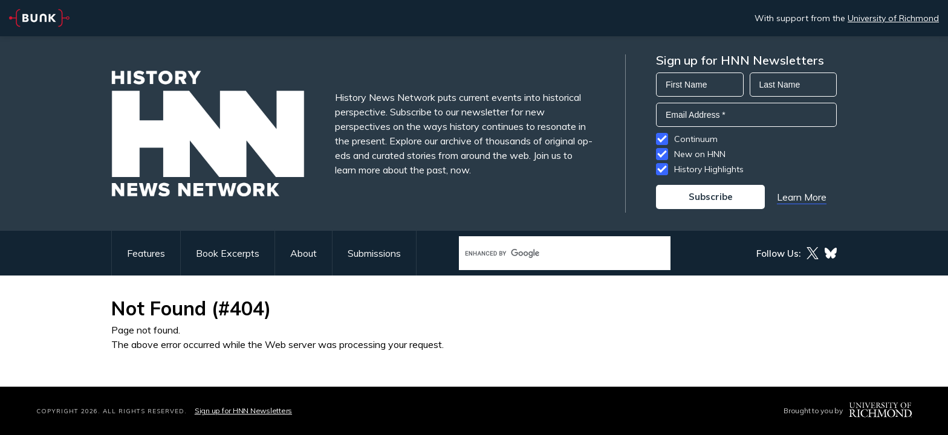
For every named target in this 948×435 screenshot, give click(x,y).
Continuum (696, 139)
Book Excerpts (227, 253)
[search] (552, 253)
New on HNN (700, 154)
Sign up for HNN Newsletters (243, 410)
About (303, 253)
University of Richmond (893, 18)
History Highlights (709, 169)
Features (146, 253)
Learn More (801, 197)
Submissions (374, 253)
